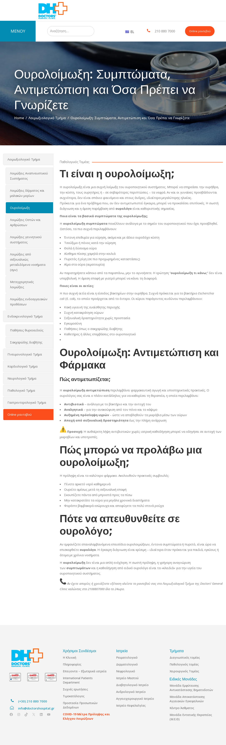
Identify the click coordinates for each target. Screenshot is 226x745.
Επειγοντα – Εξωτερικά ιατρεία (85, 671)
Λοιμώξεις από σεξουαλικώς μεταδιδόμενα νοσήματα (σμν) (27, 262)
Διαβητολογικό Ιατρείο (132, 685)
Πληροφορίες (72, 664)
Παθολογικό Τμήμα (21, 390)
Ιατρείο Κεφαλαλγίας (131, 705)
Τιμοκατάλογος (73, 696)
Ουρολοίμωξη (20, 208)
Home (19, 118)
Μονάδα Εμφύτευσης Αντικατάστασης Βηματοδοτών (191, 688)
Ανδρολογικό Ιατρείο (131, 692)
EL (129, 31)
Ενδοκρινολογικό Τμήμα (24, 316)
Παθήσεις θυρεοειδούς (26, 330)
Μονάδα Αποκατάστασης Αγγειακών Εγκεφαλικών (187, 699)
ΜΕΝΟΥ (18, 31)
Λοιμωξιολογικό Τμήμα (47, 118)
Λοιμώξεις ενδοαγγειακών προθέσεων (28, 301)
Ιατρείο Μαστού (127, 678)
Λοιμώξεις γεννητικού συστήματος (26, 239)
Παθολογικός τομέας (184, 664)
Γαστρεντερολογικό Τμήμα (26, 402)
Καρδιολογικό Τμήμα (22, 366)
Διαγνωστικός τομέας (185, 657)
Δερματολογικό (127, 664)
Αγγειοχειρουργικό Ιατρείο (135, 699)
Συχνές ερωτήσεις (75, 689)
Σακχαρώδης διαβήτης (26, 342)
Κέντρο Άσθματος (182, 708)
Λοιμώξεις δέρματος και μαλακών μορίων (27, 193)
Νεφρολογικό (125, 671)
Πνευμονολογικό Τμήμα (24, 354)
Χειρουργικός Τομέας (184, 671)
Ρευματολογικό (127, 657)
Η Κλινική (69, 657)
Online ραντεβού (200, 31)
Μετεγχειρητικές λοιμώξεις (22, 284)
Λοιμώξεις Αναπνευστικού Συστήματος (29, 175)
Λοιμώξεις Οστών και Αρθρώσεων (25, 222)
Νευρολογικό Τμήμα (21, 378)
